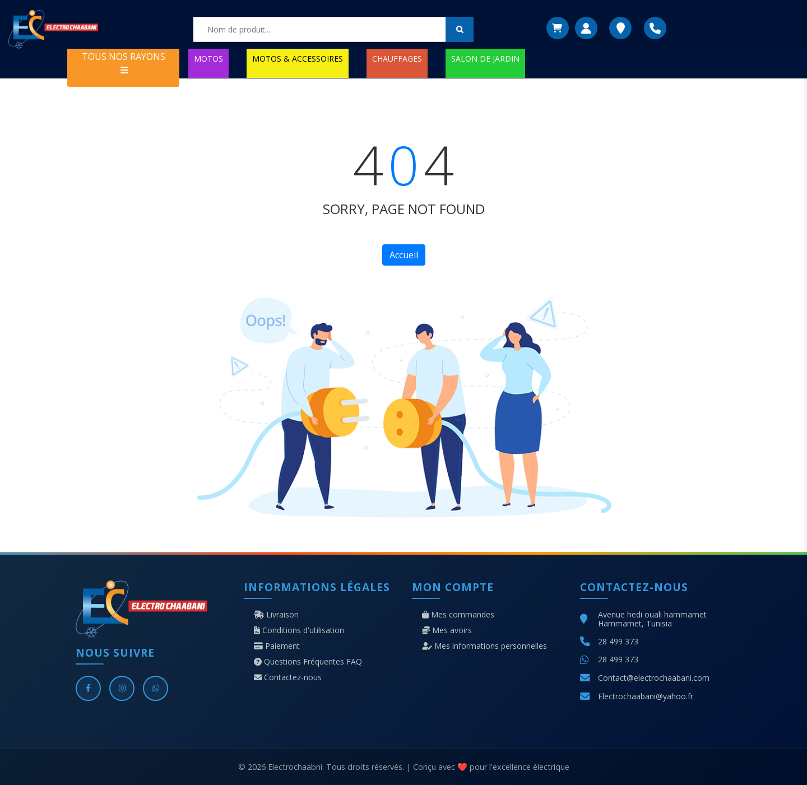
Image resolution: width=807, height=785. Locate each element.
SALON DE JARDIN (485, 58)
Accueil (403, 255)
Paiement (277, 646)
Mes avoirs (447, 630)
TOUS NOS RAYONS (123, 62)
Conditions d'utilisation (299, 630)
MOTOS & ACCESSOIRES (297, 58)
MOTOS (208, 58)
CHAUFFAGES (397, 58)
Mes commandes (458, 614)
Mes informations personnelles (484, 646)
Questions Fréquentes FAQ (308, 661)
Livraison (276, 614)
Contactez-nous (288, 677)
